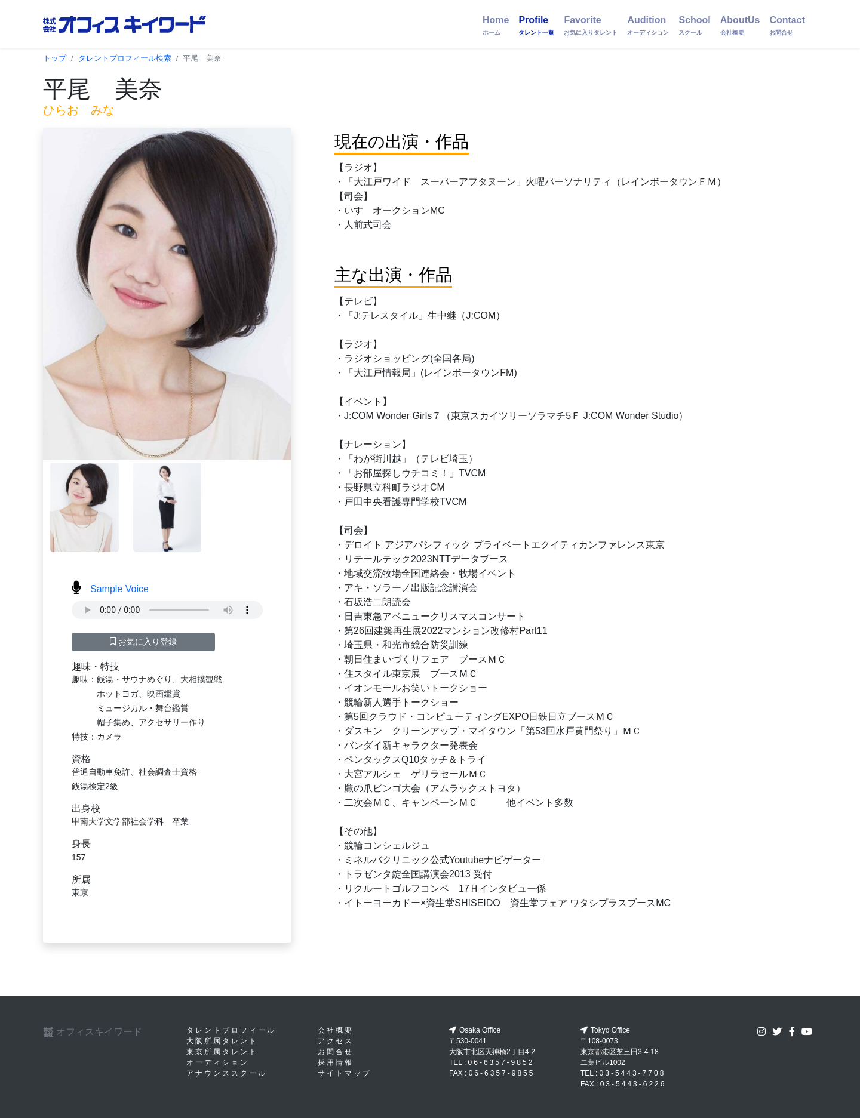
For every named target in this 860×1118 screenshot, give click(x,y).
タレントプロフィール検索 (124, 58)
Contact (787, 25)
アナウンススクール (226, 1073)
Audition (648, 25)
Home (496, 25)
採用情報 (336, 1062)
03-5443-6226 (633, 1084)
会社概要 (336, 1030)
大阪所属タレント (222, 1041)
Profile (536, 25)
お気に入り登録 (143, 641)
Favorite (591, 25)
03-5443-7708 (633, 1073)
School (694, 25)
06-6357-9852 (501, 1062)
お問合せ (336, 1052)
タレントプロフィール (231, 1030)
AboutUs (740, 25)
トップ (54, 58)
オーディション (217, 1062)
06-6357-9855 (502, 1073)
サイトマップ (344, 1073)
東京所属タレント (222, 1052)
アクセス (336, 1041)
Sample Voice (110, 589)
